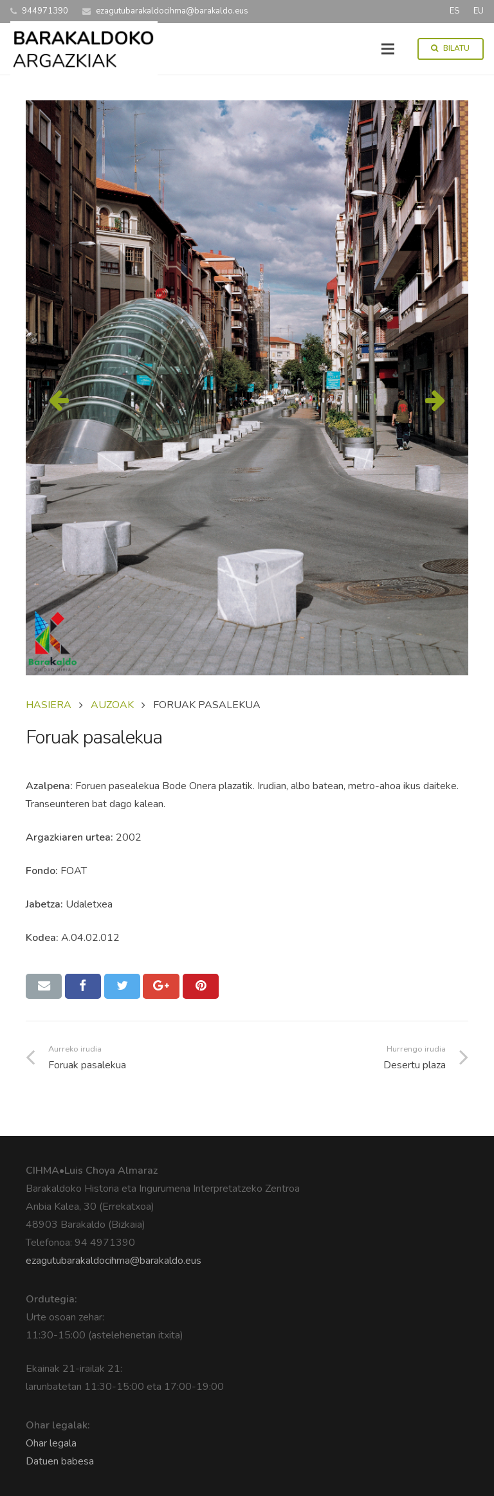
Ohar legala (51, 1443)
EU (478, 11)
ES (454, 11)
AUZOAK (112, 705)
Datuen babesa (60, 1461)
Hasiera (48, 705)
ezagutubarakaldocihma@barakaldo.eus (113, 1261)
